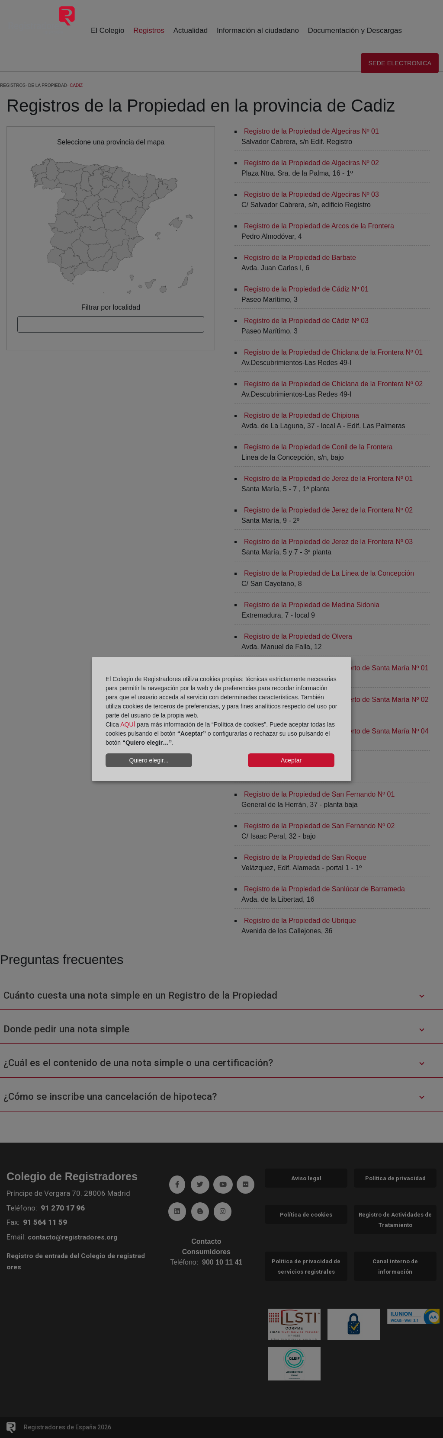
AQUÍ (127, 724)
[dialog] (221, 719)
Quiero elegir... (148, 760)
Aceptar (291, 760)
